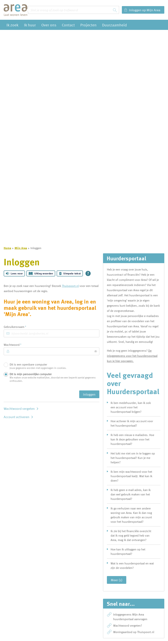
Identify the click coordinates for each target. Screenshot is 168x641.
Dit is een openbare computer (53, 366)
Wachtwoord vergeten (19, 408)
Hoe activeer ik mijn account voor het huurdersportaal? (132, 423)
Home (7, 248)
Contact (68, 25)
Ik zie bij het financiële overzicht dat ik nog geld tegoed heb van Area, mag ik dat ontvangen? (131, 535)
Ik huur (30, 25)
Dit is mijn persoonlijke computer (53, 377)
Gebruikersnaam (21, 327)
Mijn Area (21, 248)
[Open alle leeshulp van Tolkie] (88, 273)
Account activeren (16, 416)
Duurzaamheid (114, 25)
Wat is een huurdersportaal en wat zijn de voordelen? (132, 565)
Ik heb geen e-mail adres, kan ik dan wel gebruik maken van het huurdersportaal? (131, 494)
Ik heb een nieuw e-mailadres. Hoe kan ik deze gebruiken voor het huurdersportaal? (132, 439)
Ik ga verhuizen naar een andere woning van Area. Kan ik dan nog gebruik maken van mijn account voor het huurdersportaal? (131, 515)
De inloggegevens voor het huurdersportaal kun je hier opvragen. (132, 355)
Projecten (88, 25)
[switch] (95, 351)
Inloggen (89, 394)
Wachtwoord (18, 345)
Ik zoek (12, 25)
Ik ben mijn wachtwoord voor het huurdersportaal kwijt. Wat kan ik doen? (131, 476)
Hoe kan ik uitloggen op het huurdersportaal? (128, 551)
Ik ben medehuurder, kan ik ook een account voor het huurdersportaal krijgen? (131, 407)
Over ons (48, 25)
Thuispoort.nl (70, 286)
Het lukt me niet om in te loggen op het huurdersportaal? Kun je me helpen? (133, 457)
